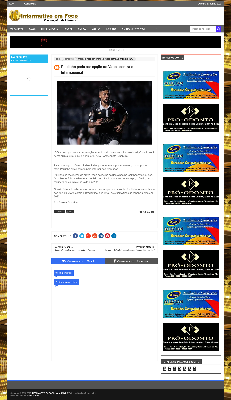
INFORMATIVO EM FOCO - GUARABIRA (50, 393)
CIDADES (82, 28)
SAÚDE (32, 28)
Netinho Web (33, 395)
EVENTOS (96, 28)
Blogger (121, 50)
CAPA (11, 4)
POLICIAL (68, 28)
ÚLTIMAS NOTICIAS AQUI (133, 28)
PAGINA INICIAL (16, 28)
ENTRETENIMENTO (49, 28)
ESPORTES (111, 28)
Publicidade (30, 4)
